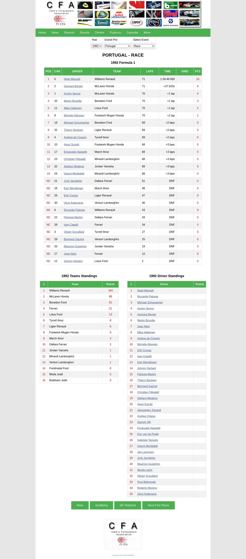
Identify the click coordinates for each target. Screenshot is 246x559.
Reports (69, 32)
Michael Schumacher (76, 122)
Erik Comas (71, 195)
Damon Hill (144, 422)
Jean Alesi (70, 253)
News (55, 32)
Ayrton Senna (72, 93)
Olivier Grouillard (74, 231)
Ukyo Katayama (73, 202)
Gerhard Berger (73, 86)
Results (85, 32)
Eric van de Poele (148, 434)
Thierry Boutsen (73, 130)
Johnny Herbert (73, 261)
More (147, 32)
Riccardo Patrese (74, 210)
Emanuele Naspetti (75, 151)
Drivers (99, 32)
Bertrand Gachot (74, 239)
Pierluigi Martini (73, 217)
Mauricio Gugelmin (75, 246)
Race (80, 505)
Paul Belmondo (146, 482)
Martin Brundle (73, 100)
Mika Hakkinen (73, 108)
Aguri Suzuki (71, 144)
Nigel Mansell (72, 79)
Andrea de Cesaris (75, 137)
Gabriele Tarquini (147, 440)
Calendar (132, 32)
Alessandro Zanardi (149, 410)
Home (42, 32)
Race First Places (158, 505)
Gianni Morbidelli (74, 173)
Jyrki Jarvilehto (73, 180)
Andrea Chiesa (146, 416)
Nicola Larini (144, 470)
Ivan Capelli (71, 224)
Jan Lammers (145, 452)
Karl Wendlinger (73, 188)
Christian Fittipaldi (75, 159)
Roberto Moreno (147, 488)
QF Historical (127, 505)
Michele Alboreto (74, 115)
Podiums (115, 32)
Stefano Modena (74, 166)
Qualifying (101, 505)
